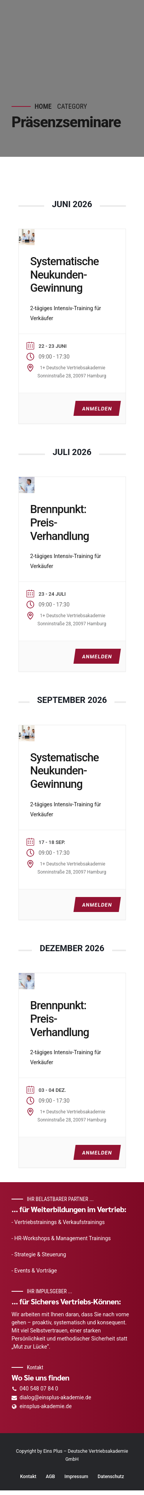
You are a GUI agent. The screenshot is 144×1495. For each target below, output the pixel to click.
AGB (50, 1476)
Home (43, 106)
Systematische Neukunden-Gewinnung (64, 275)
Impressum (76, 1476)
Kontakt (28, 1476)
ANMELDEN (96, 408)
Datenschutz (111, 1476)
